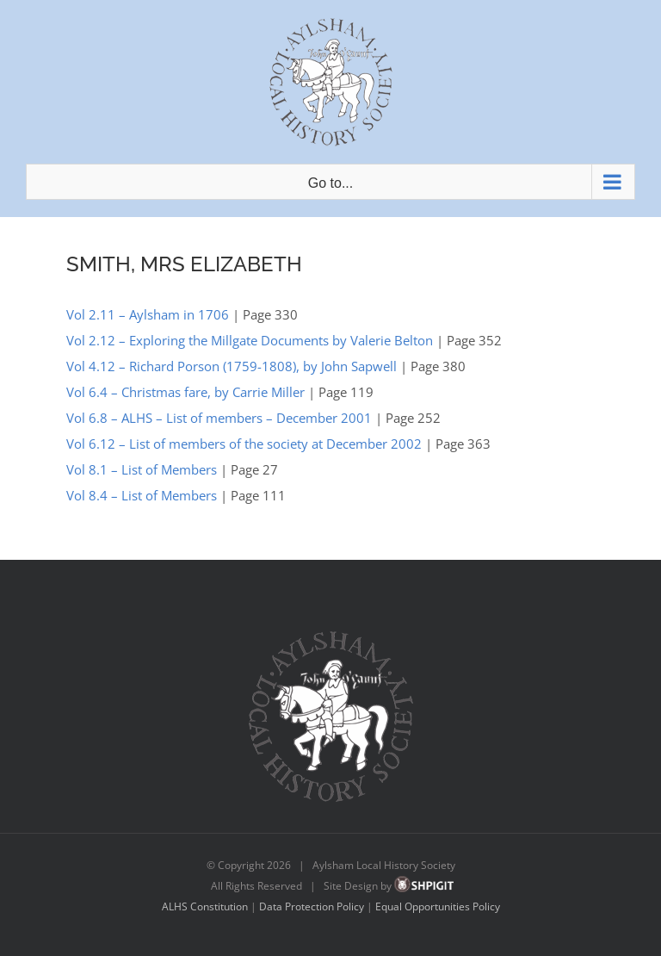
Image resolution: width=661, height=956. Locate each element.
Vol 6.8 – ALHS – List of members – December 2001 (219, 417)
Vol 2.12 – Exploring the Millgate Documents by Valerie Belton (249, 340)
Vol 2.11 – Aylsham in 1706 (147, 314)
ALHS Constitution (205, 906)
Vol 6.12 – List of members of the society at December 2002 (244, 443)
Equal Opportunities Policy (437, 906)
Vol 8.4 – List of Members (141, 495)
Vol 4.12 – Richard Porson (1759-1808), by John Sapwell (231, 366)
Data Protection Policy (311, 906)
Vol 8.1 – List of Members (141, 469)
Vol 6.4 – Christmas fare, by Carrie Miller (185, 391)
